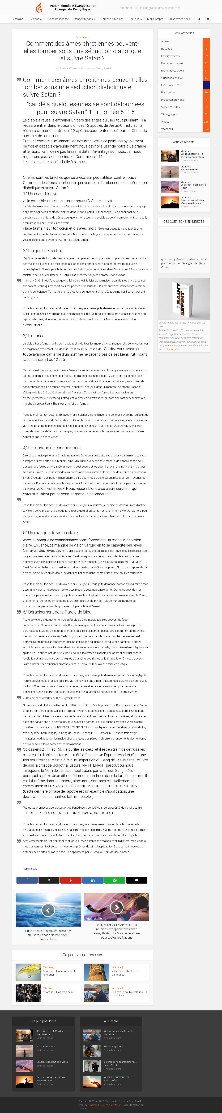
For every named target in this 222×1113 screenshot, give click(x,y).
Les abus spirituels (114, 1047)
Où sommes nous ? (180, 19)
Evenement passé (58, 19)
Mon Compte (155, 19)
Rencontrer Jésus (85, 19)
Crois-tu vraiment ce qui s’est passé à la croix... (192, 209)
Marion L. (119, 1104)
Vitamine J (19, 19)
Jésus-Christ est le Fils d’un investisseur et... (51, 1034)
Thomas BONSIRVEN (99, 1104)
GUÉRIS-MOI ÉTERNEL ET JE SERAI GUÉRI (119, 1080)
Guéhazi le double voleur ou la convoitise (119, 1034)
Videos (35, 19)
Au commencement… (192, 174)
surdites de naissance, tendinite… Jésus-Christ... (117, 1065)
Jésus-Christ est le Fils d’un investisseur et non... (192, 158)
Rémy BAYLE (104, 68)
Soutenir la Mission (112, 19)
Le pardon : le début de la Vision (191, 191)
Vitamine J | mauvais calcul (59, 992)
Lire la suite (172, 358)
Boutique (134, 19)
